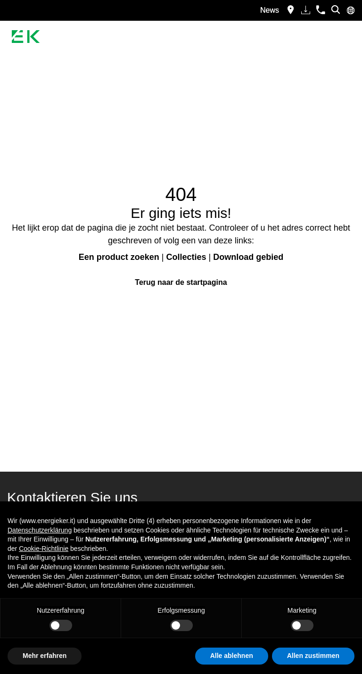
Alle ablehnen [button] (231, 655)
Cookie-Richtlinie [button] (43, 548)
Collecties (186, 257)
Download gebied (248, 257)
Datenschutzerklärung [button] (40, 530)
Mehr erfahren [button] (44, 655)
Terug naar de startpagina (181, 282)
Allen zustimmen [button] (313, 655)
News (269, 10)
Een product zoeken (119, 257)
